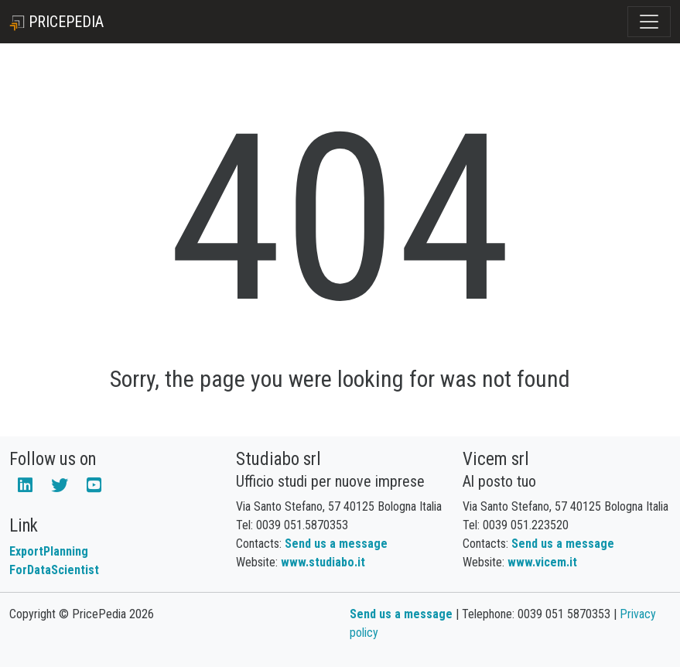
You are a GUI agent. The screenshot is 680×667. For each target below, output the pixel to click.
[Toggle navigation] (649, 21)
